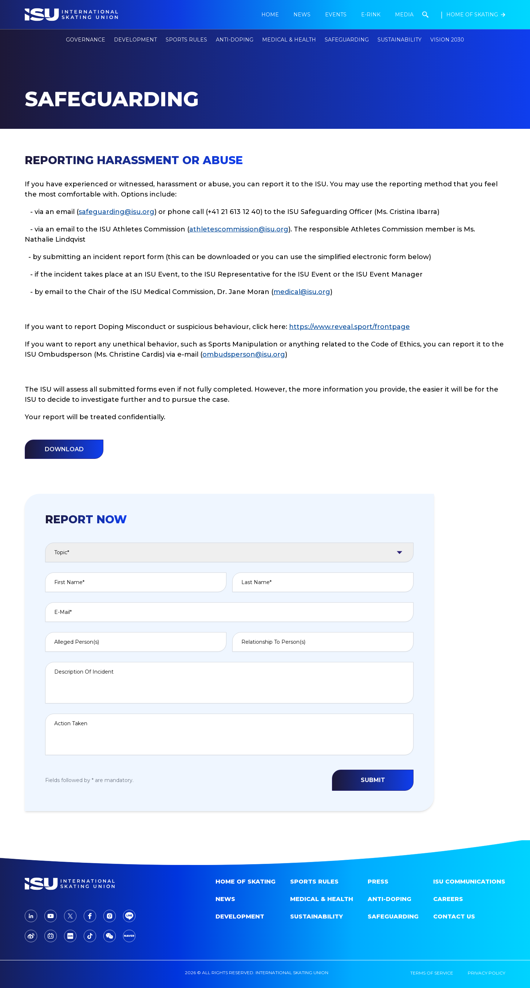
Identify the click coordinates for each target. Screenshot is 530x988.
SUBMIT (373, 780)
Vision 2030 (447, 39)
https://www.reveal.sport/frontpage (349, 327)
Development (239, 916)
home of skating (245, 881)
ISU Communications (469, 881)
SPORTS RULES (314, 881)
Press (378, 881)
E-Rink (370, 14)
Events (336, 14)
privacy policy (486, 973)
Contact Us (454, 916)
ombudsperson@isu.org (243, 354)
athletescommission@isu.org (238, 229)
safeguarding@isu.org (116, 212)
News (225, 899)
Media (404, 14)
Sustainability (399, 39)
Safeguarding (347, 39)
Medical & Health (321, 899)
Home (270, 14)
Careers (448, 899)
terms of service (431, 973)
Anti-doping (389, 899)
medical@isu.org (301, 292)
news (302, 14)
